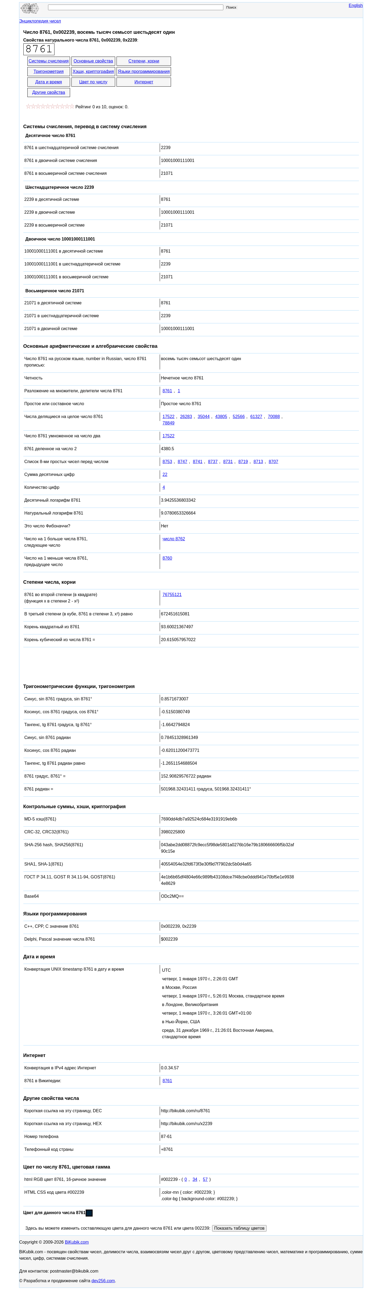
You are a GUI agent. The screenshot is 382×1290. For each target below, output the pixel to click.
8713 (258, 461)
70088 (274, 416)
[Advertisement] (220, 77)
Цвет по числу (93, 82)
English (356, 5)
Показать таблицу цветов (239, 1228)
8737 (213, 461)
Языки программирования (144, 71)
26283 (186, 416)
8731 (228, 461)
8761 (167, 391)
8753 (167, 461)
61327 (256, 416)
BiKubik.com (77, 1242)
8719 (243, 461)
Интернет (143, 82)
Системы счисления (49, 61)
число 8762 (174, 539)
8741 (197, 461)
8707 (273, 461)
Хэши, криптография (93, 71)
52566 (239, 416)
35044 (204, 416)
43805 (221, 416)
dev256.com (103, 1280)
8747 (182, 461)
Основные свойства (93, 61)
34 (194, 1179)
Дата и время (48, 82)
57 (205, 1179)
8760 (167, 558)
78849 (169, 423)
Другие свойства (48, 92)
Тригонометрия (49, 71)
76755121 (172, 594)
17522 (169, 416)
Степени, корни (144, 61)
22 (165, 474)
